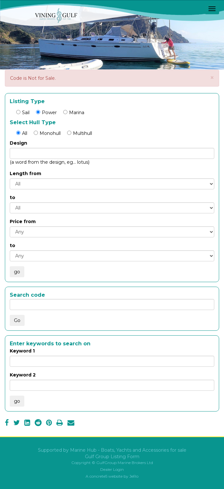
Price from (23, 221)
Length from (25, 173)
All (21, 133)
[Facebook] (7, 423)
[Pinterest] (49, 423)
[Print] (59, 423)
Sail (22, 112)
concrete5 (98, 476)
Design (18, 143)
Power (46, 112)
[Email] (70, 423)
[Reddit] (38, 423)
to (12, 197)
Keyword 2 (23, 375)
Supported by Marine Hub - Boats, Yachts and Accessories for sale (112, 450)
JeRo (133, 476)
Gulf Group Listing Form (112, 456)
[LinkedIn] (27, 423)
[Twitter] (16, 423)
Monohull (47, 133)
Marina (73, 112)
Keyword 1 (22, 351)
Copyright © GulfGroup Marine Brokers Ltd (112, 462)
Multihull (79, 133)
